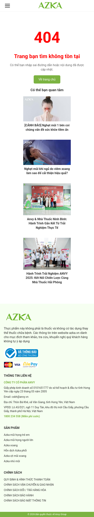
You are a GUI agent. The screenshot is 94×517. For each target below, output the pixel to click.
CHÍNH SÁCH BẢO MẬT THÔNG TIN (25, 500)
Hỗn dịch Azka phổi (15, 450)
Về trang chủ (46, 79)
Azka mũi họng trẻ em (17, 434)
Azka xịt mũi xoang (15, 455)
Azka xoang (11, 445)
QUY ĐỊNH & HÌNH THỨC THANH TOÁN (27, 479)
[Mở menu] (7, 6)
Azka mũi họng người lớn (18, 440)
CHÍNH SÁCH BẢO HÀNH (18, 495)
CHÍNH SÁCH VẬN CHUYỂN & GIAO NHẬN (29, 484)
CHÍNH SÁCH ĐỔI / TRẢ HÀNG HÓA (25, 490)
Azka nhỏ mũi (12, 461)
